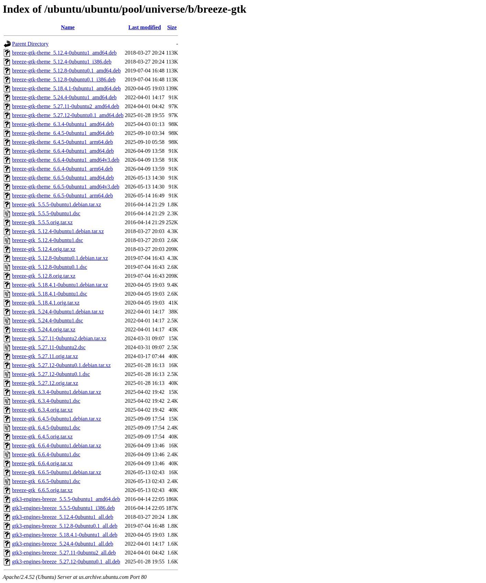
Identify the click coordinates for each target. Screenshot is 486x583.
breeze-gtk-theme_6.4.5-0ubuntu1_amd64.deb (63, 133)
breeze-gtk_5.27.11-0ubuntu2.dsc (49, 347)
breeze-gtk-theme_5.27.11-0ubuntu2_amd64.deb (65, 106)
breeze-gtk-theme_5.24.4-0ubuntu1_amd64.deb (64, 97)
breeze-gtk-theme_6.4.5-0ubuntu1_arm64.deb (62, 142)
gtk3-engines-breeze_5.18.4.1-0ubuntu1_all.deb (65, 535)
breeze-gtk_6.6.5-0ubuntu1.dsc (46, 481)
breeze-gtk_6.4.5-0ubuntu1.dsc (46, 428)
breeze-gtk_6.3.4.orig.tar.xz (42, 410)
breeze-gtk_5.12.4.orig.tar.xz (43, 249)
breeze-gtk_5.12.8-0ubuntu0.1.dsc (49, 267)
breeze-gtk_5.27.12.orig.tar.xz (45, 383)
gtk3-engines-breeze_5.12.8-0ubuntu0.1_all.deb (65, 526)
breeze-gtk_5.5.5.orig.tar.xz (42, 222)
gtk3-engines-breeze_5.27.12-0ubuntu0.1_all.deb (66, 561)
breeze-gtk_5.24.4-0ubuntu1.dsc (47, 320)
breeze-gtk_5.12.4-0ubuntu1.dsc (47, 240)
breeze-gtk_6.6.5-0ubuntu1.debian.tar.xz (56, 472)
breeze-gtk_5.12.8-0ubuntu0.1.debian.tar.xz (60, 258)
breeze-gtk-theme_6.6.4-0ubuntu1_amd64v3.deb (65, 160)
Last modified (145, 27)
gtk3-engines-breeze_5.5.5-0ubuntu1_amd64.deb (66, 499)
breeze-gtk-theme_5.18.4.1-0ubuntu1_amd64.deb (66, 88)
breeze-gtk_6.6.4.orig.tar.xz (42, 463)
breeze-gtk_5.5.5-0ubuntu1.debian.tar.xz (56, 204)
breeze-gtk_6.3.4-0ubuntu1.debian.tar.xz (56, 392)
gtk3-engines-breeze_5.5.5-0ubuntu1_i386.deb (63, 508)
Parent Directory (30, 44)
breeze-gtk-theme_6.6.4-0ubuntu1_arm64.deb (62, 169)
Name (68, 27)
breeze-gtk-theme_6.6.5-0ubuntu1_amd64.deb (63, 178)
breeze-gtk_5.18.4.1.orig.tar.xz (45, 303)
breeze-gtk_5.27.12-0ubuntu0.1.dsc (51, 374)
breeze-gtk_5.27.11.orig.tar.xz (45, 356)
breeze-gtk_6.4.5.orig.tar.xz (42, 436)
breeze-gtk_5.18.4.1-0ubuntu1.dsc (49, 294)
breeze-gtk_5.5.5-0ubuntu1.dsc (46, 213)
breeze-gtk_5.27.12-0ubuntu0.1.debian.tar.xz (61, 365)
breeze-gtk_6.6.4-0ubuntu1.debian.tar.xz (56, 445)
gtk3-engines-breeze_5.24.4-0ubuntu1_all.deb (62, 544)
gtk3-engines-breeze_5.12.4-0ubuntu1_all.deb (62, 517)
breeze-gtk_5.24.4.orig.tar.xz (43, 329)
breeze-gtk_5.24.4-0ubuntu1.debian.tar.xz (58, 312)
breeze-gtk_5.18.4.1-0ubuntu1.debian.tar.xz (60, 285)
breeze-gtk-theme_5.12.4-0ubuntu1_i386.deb (61, 62)
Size (172, 27)
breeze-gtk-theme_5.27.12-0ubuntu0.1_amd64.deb (67, 115)
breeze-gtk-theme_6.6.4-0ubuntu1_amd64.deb (63, 151)
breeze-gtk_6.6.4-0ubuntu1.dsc (46, 454)
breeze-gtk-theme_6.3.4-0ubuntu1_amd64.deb (63, 124)
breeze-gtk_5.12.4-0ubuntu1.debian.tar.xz (58, 231)
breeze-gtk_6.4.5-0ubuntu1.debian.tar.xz (56, 419)
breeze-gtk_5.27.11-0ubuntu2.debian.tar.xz (59, 338)
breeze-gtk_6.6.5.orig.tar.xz (42, 490)
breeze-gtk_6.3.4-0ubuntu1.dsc (46, 401)
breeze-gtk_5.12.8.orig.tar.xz (43, 276)
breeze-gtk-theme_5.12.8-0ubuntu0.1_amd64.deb (66, 70)
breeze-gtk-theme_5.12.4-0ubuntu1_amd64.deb (64, 53)
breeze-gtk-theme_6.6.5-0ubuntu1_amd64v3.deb (65, 187)
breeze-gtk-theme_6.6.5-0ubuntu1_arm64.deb (62, 195)
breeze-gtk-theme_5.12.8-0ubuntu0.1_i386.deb (63, 79)
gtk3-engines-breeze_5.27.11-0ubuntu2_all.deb (64, 553)
